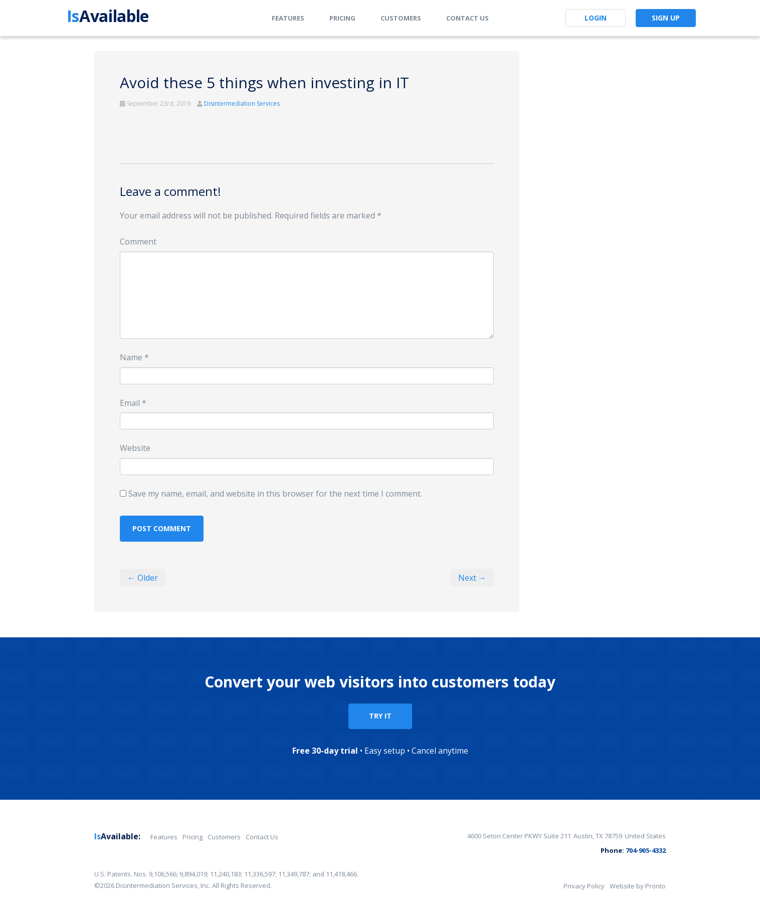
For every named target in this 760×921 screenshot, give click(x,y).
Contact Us (467, 18)
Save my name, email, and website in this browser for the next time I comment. (275, 493)
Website (135, 447)
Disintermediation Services (242, 103)
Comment (138, 241)
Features (288, 18)
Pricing (342, 18)
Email (133, 402)
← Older (142, 577)
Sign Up (666, 18)
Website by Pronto (638, 885)
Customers (401, 18)
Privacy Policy (584, 885)
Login (596, 18)
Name (134, 357)
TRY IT (380, 716)
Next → (472, 577)
